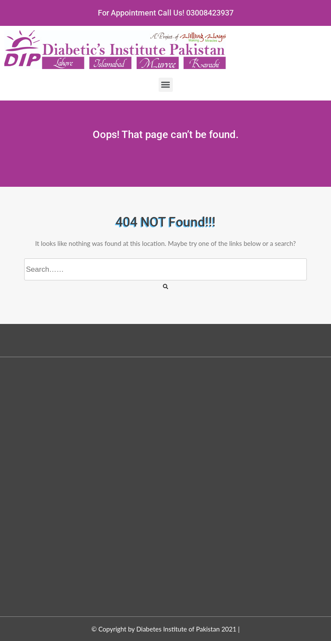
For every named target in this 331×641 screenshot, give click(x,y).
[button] (166, 85)
